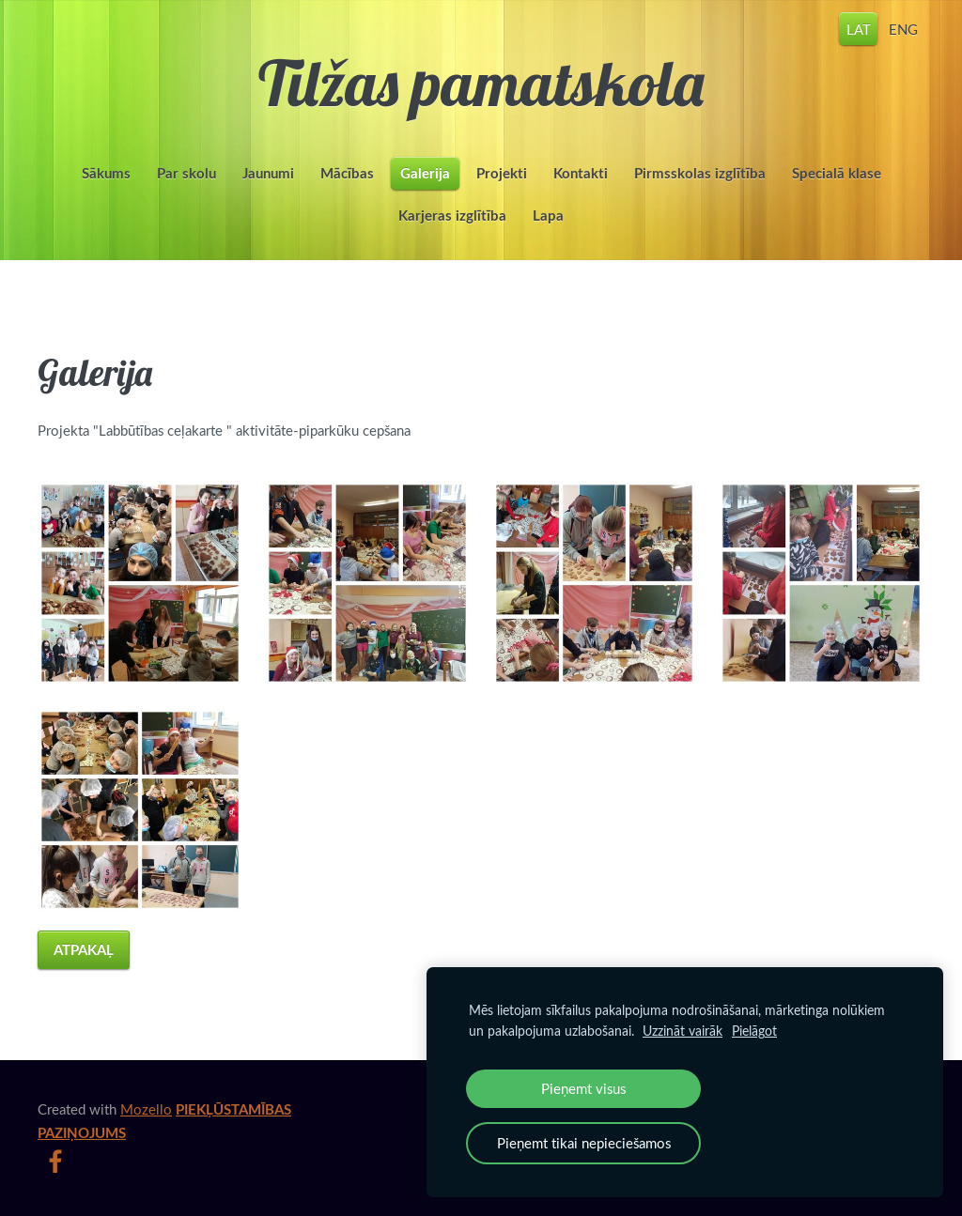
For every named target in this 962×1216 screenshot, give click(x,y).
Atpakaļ (84, 950)
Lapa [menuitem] (548, 215)
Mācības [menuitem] (347, 173)
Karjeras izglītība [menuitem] (452, 215)
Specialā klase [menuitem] (836, 173)
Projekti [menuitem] (501, 173)
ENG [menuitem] (903, 28)
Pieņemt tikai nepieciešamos (584, 1142)
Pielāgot (754, 1030)
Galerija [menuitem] (425, 173)
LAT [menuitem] (858, 28)
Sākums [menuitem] (106, 173)
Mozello (146, 1109)
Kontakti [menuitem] (580, 173)
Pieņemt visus (583, 1088)
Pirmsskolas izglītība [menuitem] (700, 173)
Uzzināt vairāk (682, 1030)
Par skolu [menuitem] (186, 173)
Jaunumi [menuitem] (268, 173)
